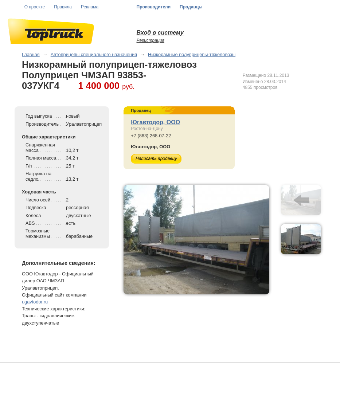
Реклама (89, 6)
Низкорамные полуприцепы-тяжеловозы (191, 54)
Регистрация (150, 40)
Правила (63, 6)
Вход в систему (160, 33)
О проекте (34, 6)
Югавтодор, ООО (155, 122)
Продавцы (191, 6)
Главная (31, 54)
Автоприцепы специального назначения (94, 54)
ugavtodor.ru (35, 302)
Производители (154, 6)
